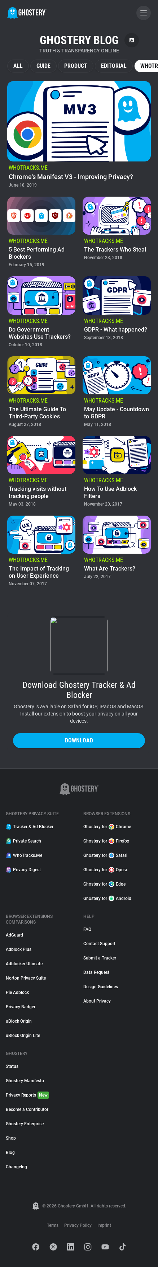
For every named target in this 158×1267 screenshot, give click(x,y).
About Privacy (97, 1001)
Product (75, 65)
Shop (11, 1138)
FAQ (87, 929)
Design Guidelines (100, 986)
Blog (10, 1152)
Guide (43, 65)
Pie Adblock (17, 992)
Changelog (16, 1166)
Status (12, 1066)
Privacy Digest (23, 870)
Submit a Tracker (99, 958)
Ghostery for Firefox (106, 841)
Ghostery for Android (107, 898)
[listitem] (79, 135)
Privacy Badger (20, 1006)
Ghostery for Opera (105, 870)
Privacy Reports (27, 1095)
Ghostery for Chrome (107, 827)
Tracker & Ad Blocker (29, 827)
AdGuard (14, 935)
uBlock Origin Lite (23, 1035)
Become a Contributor (27, 1109)
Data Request (96, 972)
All (18, 65)
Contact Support (99, 943)
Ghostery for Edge (104, 884)
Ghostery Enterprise (25, 1123)
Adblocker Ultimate (24, 963)
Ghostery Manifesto (25, 1080)
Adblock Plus (18, 949)
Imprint (104, 1225)
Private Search (23, 841)
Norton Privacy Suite (26, 978)
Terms (52, 1225)
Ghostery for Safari (105, 855)
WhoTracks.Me (24, 855)
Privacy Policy (78, 1225)
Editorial (114, 65)
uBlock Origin (19, 1021)
